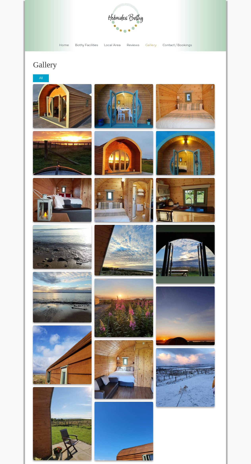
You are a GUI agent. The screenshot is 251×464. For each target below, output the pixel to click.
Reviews (132, 46)
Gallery (151, 46)
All (41, 79)
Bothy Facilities (85, 46)
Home (62, 46)
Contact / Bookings (179, 46)
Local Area (112, 46)
